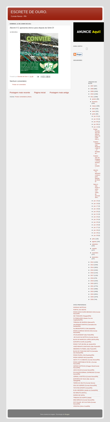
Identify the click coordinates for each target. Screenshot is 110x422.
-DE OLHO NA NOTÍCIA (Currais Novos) (85, 337)
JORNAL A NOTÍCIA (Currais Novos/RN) (85, 376)
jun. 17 (96, 206)
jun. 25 (96, 222)
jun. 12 (96, 127)
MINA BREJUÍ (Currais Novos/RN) (83, 400)
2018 (92, 278)
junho (94, 114)
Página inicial (39, 92)
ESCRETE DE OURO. (29, 12)
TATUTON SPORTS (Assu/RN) (82, 388)
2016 (92, 273)
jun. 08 (96, 124)
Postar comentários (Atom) (23, 96)
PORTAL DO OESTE (79, 309)
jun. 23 (96, 217)
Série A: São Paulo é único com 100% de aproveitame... (96, 191)
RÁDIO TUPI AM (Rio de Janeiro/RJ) (84, 344)
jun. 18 (96, 209)
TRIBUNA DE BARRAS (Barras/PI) (84, 322)
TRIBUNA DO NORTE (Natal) (82, 397)
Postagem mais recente (20, 92)
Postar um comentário (19, 84)
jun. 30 (96, 235)
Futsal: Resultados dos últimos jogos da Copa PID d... (96, 134)
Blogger (67, 414)
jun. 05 (96, 121)
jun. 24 (96, 219)
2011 (92, 96)
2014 (92, 267)
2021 (92, 286)
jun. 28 (96, 230)
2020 (92, 283)
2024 (92, 294)
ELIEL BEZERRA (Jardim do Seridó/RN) (85, 390)
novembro (95, 253)
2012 (92, 262)
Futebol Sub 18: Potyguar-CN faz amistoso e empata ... (96, 161)
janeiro (94, 99)
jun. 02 (96, 119)
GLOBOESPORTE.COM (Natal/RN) (84, 328)
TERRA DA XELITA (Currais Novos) (84, 383)
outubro (94, 248)
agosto (94, 241)
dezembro (95, 257)
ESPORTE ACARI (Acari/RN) (82, 342)
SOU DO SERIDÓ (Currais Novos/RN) (85, 385)
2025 (92, 297)
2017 (92, 275)
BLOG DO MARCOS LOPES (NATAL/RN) (86, 339)
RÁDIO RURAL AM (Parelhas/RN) (83, 355)
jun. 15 (96, 201)
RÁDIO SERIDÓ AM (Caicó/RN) (83, 357)
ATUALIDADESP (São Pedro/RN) (83, 335)
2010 (92, 94)
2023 (92, 291)
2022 (92, 289)
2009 (92, 91)
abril (93, 108)
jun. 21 (96, 214)
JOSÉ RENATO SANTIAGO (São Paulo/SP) (86, 346)
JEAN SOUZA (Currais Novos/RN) (83, 370)
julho (93, 239)
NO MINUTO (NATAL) (80, 393)
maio (93, 111)
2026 (92, 299)
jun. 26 (96, 225)
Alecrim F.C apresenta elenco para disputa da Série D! (96, 175)
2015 (92, 270)
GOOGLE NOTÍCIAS (79, 307)
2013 (92, 265)
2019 (92, 281)
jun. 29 (96, 233)
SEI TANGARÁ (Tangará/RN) (82, 316)
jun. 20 (96, 211)
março (94, 106)
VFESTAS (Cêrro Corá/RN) (81, 406)
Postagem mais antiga (59, 92)
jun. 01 (96, 116)
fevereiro (94, 101)
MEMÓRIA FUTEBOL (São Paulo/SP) (84, 349)
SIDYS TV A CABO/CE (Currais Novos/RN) (86, 360)
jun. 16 (96, 203)
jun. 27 (96, 227)
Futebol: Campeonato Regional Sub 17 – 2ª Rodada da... (96, 147)
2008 (92, 88)
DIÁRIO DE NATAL (79, 395)
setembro (95, 244)
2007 (92, 86)
